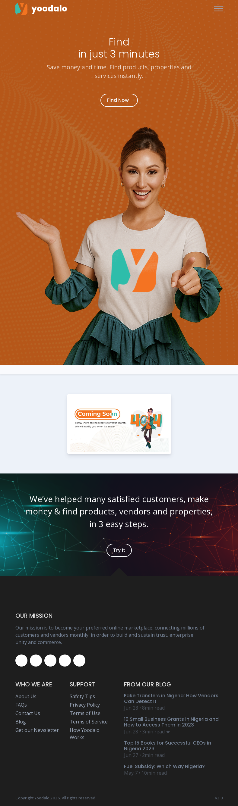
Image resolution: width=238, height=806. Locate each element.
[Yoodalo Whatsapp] (79, 660)
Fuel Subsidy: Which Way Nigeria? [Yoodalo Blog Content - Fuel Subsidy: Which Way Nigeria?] (164, 766)
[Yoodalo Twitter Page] (36, 660)
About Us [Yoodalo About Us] (25, 696)
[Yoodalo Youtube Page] (65, 660)
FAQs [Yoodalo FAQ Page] (21, 704)
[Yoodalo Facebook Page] (21, 660)
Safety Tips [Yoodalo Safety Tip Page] (82, 696)
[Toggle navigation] (218, 9)
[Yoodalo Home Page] (41, 8)
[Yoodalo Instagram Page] (50, 660)
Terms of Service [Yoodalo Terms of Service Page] (89, 721)
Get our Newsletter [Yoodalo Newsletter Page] (37, 730)
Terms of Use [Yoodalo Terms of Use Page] (85, 713)
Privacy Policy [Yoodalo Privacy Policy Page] (85, 704)
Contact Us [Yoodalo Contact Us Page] (27, 713)
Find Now (118, 100)
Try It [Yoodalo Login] (119, 550)
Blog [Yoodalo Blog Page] (20, 721)
